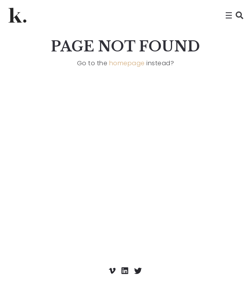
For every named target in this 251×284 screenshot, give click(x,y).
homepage (127, 63)
